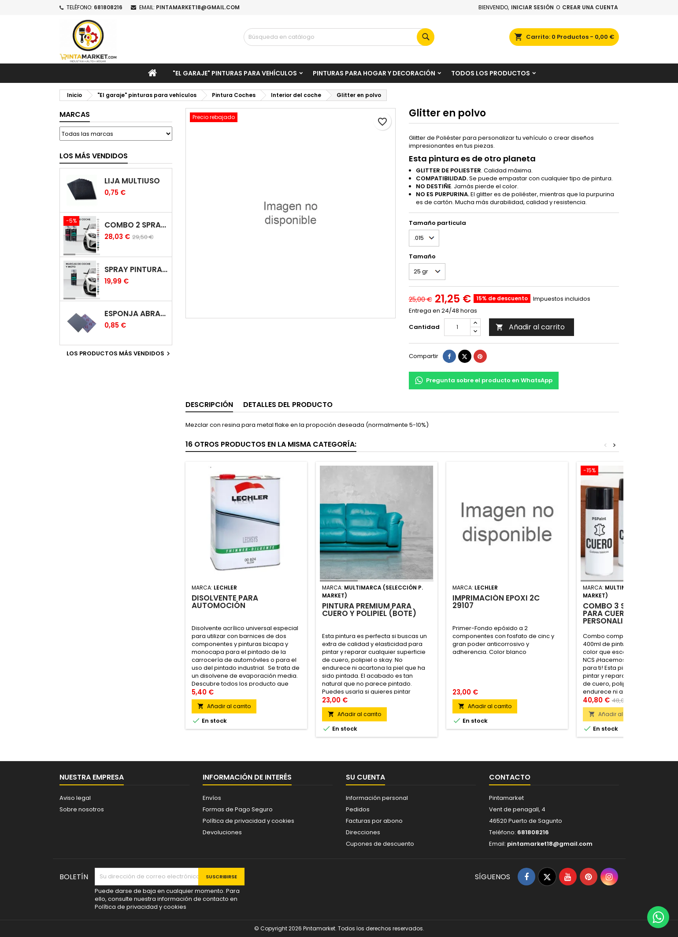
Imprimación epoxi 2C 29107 (496, 602)
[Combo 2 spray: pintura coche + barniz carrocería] (81, 222)
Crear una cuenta (590, 7)
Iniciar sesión (532, 7)
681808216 (108, 7)
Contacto (509, 777)
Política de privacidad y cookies (248, 821)
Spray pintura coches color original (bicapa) (136, 269)
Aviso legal (75, 798)
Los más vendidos (93, 156)
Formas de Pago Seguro (238, 809)
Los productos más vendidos (119, 354)
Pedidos (358, 809)
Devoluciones (222, 832)
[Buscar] (339, 37)
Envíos (212, 798)
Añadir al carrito (530, 327)
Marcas (74, 114)
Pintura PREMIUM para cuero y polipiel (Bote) (369, 610)
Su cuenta (365, 777)
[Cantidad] (457, 327)
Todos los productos (490, 73)
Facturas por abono (374, 821)
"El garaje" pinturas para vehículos (235, 73)
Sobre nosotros (81, 809)
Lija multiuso (132, 181)
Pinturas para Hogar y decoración (374, 73)
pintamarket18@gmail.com (198, 7)
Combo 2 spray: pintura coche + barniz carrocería (136, 225)
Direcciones (363, 832)
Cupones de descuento (380, 844)
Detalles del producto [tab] (288, 404)
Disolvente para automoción (225, 602)
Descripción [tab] (209, 404)
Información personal (377, 798)
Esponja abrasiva (136, 313)
